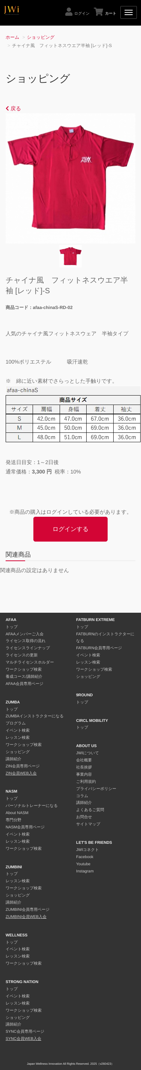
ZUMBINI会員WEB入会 (26, 917)
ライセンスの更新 (22, 655)
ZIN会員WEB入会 (21, 773)
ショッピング (41, 37)
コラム (82, 796)
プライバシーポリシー (96, 789)
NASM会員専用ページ (25, 827)
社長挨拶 (84, 767)
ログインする (70, 529)
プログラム (16, 723)
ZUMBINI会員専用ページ (28, 909)
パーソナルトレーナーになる (32, 806)
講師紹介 (13, 759)
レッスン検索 (18, 737)
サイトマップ (88, 824)
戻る (13, 108)
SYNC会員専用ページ (25, 1031)
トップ (12, 627)
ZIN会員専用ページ (23, 766)
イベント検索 (18, 730)
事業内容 (84, 774)
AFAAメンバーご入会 (25, 634)
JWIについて (87, 753)
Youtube (83, 864)
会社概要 (84, 760)
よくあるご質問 (90, 810)
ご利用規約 (86, 781)
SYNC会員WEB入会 (23, 1039)
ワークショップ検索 (24, 669)
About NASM (17, 813)
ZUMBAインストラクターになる (35, 716)
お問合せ (84, 817)
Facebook (84, 857)
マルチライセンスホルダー (30, 662)
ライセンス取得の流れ (26, 641)
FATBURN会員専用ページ (99, 648)
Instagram (85, 871)
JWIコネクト (87, 850)
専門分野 (13, 820)
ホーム (13, 37)
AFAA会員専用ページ (25, 684)
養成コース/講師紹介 (24, 676)
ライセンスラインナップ (28, 648)
